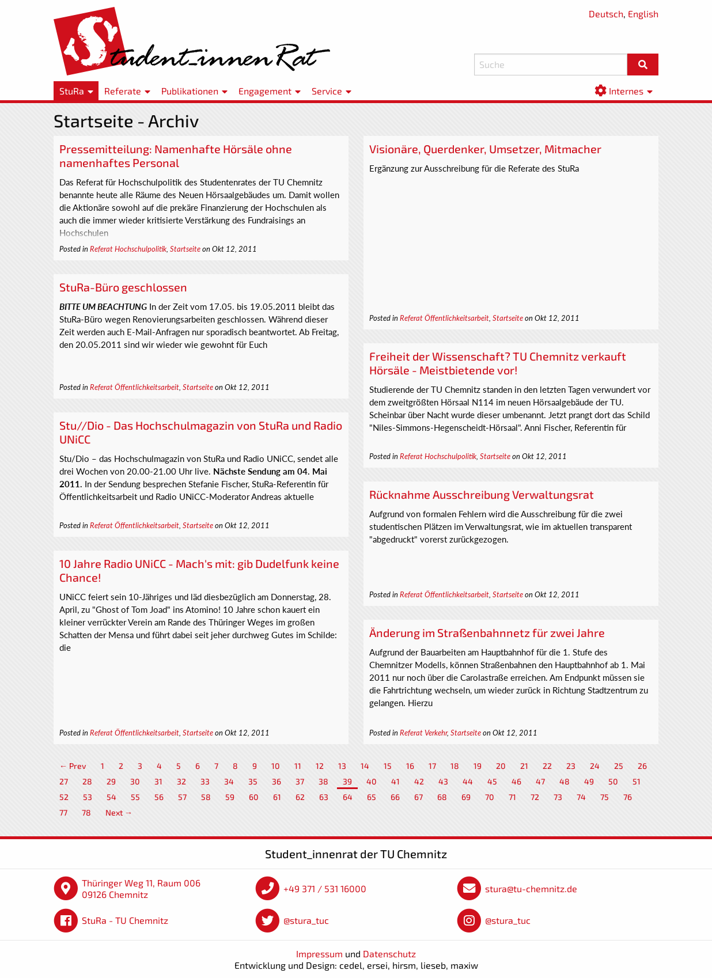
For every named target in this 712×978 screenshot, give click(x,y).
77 (63, 812)
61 (277, 797)
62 (300, 797)
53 (87, 797)
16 (410, 766)
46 (516, 781)
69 (466, 797)
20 (501, 766)
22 (547, 766)
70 (489, 797)
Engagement (264, 90)
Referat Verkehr (423, 732)
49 (589, 781)
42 (419, 781)
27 (63, 781)
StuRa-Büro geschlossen (123, 287)
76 (627, 797)
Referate (122, 90)
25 (618, 766)
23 (570, 766)
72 (535, 797)
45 (492, 781)
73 (558, 797)
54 (111, 797)
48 (564, 781)
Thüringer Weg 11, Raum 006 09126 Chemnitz (141, 888)
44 (468, 781)
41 (395, 781)
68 (442, 797)
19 (478, 766)
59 (229, 797)
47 (540, 781)
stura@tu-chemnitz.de (531, 888)
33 (205, 781)
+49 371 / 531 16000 (324, 888)
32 (181, 781)
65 (371, 797)
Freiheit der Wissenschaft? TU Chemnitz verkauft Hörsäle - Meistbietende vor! (497, 363)
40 (371, 781)
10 (275, 766)
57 (182, 797)
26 (642, 766)
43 (443, 781)
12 (320, 766)
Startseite (185, 248)
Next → (118, 812)
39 (347, 781)
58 (206, 797)
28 (87, 781)
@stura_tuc (306, 920)
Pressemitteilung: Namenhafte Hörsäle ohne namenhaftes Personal (175, 155)
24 (595, 766)
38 (323, 781)
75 (604, 797)
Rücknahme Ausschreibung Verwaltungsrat (481, 494)
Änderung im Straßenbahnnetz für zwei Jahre (487, 632)
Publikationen (189, 90)
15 (388, 766)
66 (395, 797)
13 (342, 766)
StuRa (71, 90)
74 (581, 797)
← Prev (72, 766)
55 (135, 797)
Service (327, 90)
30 (135, 781)
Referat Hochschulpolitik (128, 248)
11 (297, 766)
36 (276, 781)
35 (252, 781)
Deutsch (606, 13)
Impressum (319, 953)
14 (365, 766)
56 (159, 797)
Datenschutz (389, 953)
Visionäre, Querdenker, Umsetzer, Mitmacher (485, 149)
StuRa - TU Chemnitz (125, 920)
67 (418, 797)
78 (86, 812)
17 (432, 766)
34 (229, 781)
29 (111, 781)
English (643, 13)
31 (158, 781)
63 (323, 797)
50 (613, 781)
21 (524, 766)
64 (348, 797)
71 (512, 797)
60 (254, 797)
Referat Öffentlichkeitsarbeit (444, 318)
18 (454, 766)
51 (637, 781)
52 (64, 797)
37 (300, 781)
